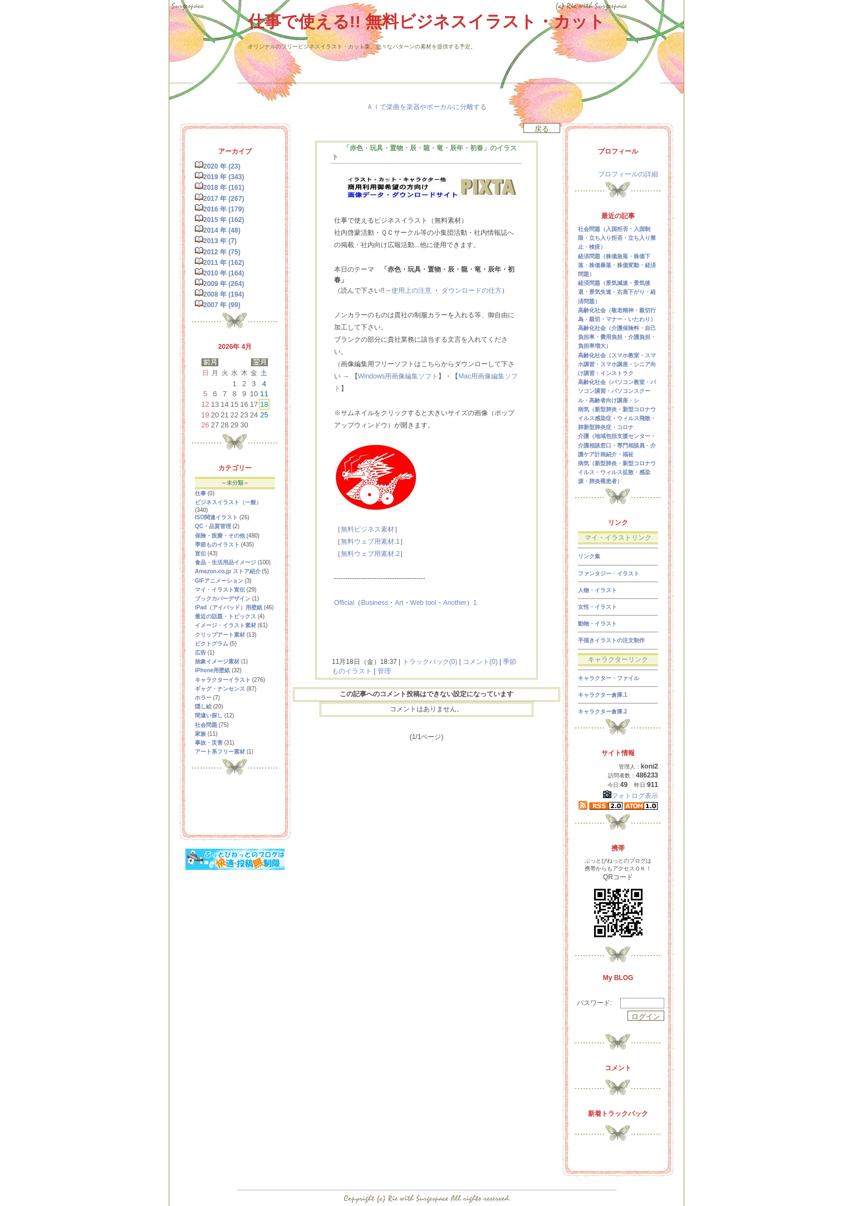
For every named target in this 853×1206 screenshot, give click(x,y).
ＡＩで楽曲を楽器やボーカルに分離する (426, 107)
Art (399, 603)
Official (344, 603)
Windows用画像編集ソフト (398, 376)
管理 (384, 671)
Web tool (423, 603)
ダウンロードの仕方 (472, 290)
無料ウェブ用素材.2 (370, 554)
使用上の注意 (411, 290)
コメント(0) (479, 662)
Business (374, 603)
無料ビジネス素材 (367, 529)
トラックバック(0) (429, 662)
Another (455, 603)
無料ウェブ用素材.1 (370, 541)
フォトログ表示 (630, 796)
